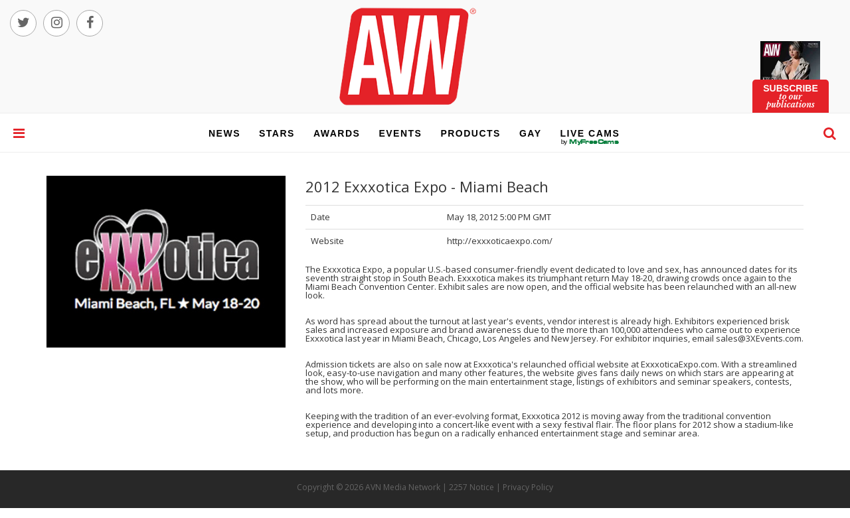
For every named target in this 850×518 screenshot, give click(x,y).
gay (530, 133)
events (400, 133)
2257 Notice (471, 487)
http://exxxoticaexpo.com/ (499, 241)
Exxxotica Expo (352, 269)
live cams (590, 142)
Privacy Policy (528, 487)
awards (336, 133)
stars (277, 133)
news (224, 133)
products (470, 133)
